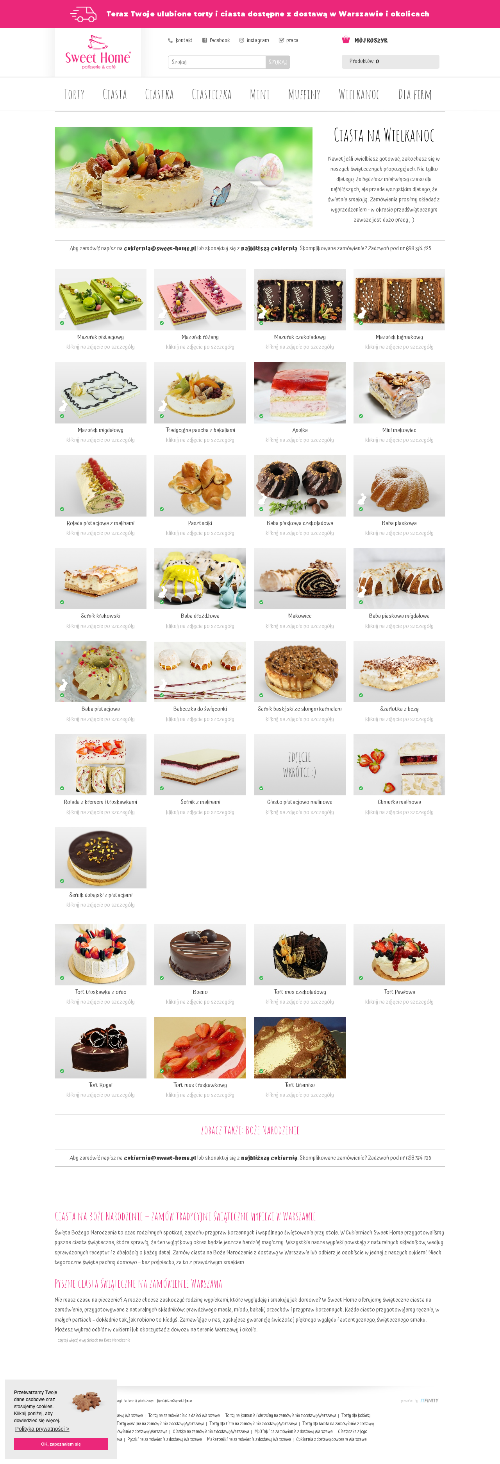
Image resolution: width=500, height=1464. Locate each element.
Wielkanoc (359, 94)
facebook (220, 40)
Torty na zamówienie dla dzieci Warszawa (184, 1415)
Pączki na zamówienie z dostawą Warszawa (164, 1439)
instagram (258, 40)
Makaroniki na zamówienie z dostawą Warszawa (249, 1439)
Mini (260, 94)
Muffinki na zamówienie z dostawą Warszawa (293, 1431)
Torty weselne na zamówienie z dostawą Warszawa (160, 1424)
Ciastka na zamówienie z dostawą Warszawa (211, 1431)
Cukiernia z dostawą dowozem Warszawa (331, 1439)
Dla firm (415, 94)
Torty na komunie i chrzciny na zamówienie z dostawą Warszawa (280, 1415)
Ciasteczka (212, 94)
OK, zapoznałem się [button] (60, 1444)
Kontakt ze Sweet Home (174, 1401)
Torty (74, 94)
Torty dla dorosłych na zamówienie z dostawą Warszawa (120, 1431)
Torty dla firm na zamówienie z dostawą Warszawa (253, 1424)
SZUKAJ (278, 62)
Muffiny (304, 94)
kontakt (184, 40)
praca (292, 40)
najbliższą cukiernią (269, 248)
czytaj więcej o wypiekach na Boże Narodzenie (92, 1340)
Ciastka (159, 94)
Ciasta (115, 94)
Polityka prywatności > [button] (42, 1429)
